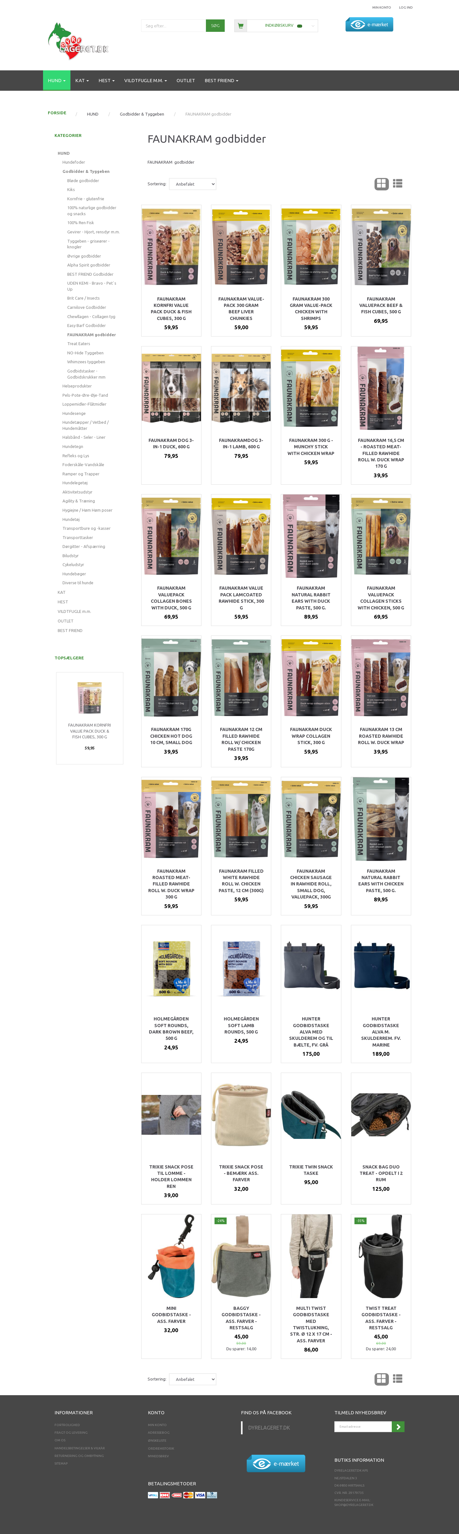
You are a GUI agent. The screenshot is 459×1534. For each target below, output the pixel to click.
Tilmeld (398, 1426)
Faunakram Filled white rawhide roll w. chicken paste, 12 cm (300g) (241, 881)
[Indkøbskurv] (276, 25)
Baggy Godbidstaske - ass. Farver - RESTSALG (241, 1318)
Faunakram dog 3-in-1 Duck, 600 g (171, 443)
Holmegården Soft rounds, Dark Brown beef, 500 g (171, 1028)
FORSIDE (57, 112)
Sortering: (157, 183)
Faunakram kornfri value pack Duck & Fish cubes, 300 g (89, 731)
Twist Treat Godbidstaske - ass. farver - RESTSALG (381, 1318)
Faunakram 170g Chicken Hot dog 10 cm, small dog (171, 736)
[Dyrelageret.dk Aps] (80, 40)
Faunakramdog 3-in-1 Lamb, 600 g (241, 443)
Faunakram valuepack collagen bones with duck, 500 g (171, 598)
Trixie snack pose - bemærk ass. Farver (241, 1173)
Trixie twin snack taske (311, 1170)
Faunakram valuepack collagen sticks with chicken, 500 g (381, 598)
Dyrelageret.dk (269, 1428)
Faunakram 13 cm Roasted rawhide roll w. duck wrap (381, 736)
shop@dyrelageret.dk (353, 1505)
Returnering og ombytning (79, 1456)
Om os (60, 1440)
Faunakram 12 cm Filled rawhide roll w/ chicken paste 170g (241, 739)
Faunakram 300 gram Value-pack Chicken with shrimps (311, 308)
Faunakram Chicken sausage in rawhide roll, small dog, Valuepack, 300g (311, 884)
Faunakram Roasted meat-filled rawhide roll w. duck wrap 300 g (171, 884)
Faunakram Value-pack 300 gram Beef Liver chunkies (241, 308)
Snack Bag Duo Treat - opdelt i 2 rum (381, 1173)
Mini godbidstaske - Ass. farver (171, 1315)
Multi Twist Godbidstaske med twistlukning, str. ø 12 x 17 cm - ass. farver (311, 1324)
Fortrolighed (67, 1425)
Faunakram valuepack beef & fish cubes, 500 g (381, 305)
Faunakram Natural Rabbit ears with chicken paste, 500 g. (381, 881)
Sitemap (61, 1463)
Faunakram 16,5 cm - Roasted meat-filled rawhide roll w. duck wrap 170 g (381, 453)
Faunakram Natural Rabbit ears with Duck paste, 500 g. (311, 598)
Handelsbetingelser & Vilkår (80, 1448)
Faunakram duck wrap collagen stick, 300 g (311, 736)
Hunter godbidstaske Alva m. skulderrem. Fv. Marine (381, 1032)
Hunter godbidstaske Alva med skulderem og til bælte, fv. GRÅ (311, 1032)
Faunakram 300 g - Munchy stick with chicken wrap (311, 447)
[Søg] (215, 25)
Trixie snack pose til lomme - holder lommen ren (171, 1176)
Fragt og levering (71, 1432)
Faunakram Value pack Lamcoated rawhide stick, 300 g (241, 598)
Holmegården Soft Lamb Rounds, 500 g (241, 1025)
